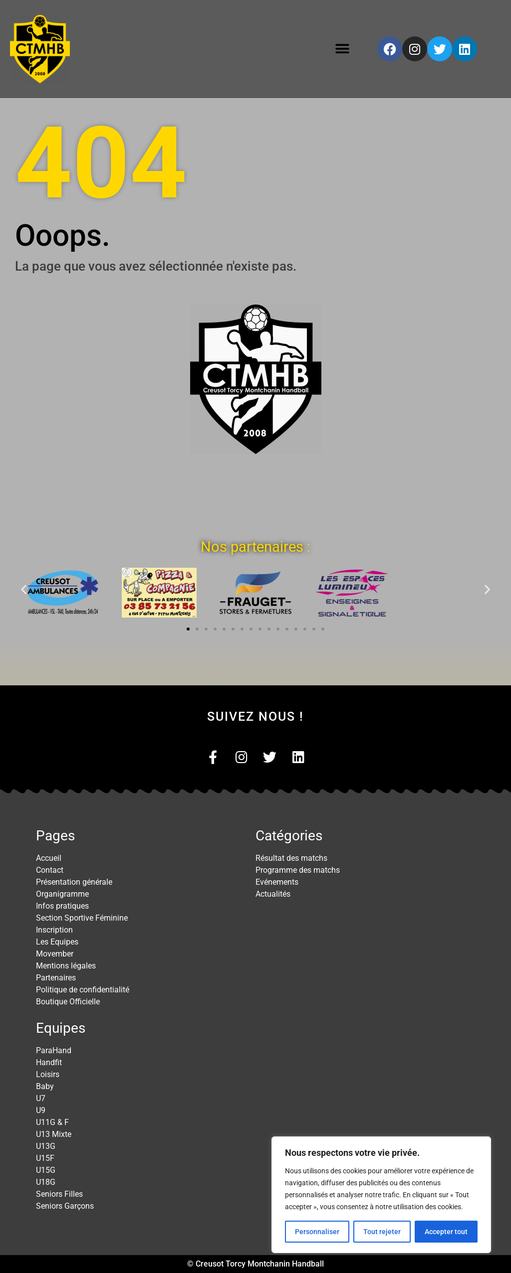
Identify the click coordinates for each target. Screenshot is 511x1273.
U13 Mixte (53, 1134)
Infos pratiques (62, 906)
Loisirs (47, 1074)
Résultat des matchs (291, 858)
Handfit (49, 1062)
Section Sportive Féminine (82, 918)
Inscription (54, 930)
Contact (49, 870)
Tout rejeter (382, 1232)
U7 (40, 1098)
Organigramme (62, 894)
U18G (45, 1182)
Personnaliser (317, 1232)
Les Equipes (57, 942)
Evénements (277, 882)
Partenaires (56, 977)
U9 (40, 1110)
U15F (45, 1158)
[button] (342, 49)
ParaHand (53, 1050)
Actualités (273, 894)
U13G (45, 1146)
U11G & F (52, 1122)
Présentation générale (74, 882)
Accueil (48, 858)
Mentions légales (66, 965)
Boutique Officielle (68, 1001)
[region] (381, 1194)
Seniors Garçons (65, 1206)
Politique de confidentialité (82, 989)
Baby (45, 1086)
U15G (45, 1170)
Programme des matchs (298, 870)
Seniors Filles (59, 1194)
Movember (54, 953)
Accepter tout (446, 1232)
